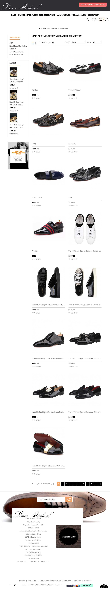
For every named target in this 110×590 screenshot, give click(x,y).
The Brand (77, 581)
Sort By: (67, 42)
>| (100, 484)
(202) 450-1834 (33, 558)
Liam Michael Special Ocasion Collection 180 (50, 305)
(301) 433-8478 (33, 528)
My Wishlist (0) (93, 20)
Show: (89, 42)
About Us (22, 581)
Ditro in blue (37, 197)
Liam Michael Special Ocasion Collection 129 (86, 251)
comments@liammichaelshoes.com (33, 531)
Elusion (35, 251)
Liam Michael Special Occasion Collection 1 (49, 358)
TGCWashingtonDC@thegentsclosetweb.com (33, 561)
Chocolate (72, 144)
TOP (103, 586)
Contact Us (87, 581)
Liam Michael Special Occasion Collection (78, 15)
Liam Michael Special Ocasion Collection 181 (86, 305)
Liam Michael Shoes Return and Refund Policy (55, 581)
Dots (70, 197)
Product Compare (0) (47, 42)
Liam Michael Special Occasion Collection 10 (86, 358)
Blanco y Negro (74, 90)
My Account (106, 19)
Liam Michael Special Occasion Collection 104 (50, 466)
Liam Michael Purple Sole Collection (36, 15)
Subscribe (68, 499)
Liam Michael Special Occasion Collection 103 (86, 412)
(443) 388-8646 (33, 543)
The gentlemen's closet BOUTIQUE (92, 4)
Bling (34, 144)
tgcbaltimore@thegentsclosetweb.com (33, 546)
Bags (13, 15)
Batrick (35, 90)
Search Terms (32, 581)
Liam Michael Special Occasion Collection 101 (50, 412)
